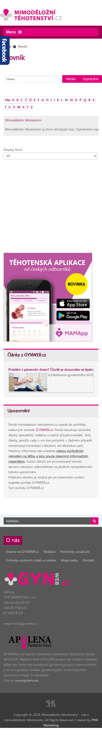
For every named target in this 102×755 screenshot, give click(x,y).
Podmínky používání (75, 551)
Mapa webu (69, 560)
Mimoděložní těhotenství (23, 120)
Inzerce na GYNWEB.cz (22, 551)
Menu (14, 32)
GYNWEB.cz (44, 429)
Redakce (50, 551)
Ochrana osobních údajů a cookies (31, 560)
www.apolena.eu (27, 680)
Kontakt (88, 560)
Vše (7, 100)
